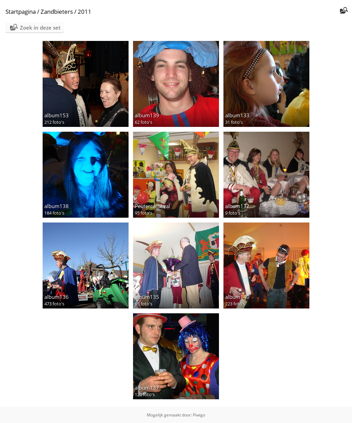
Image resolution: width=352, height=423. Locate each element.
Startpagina (21, 11)
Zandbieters (57, 11)
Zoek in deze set (40, 27)
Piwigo (199, 415)
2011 (84, 11)
